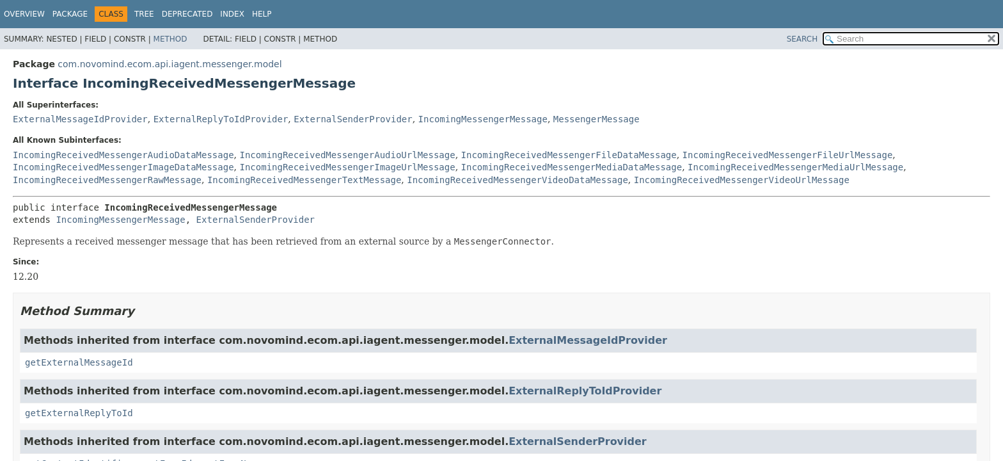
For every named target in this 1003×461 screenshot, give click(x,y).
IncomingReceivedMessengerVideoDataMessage (517, 180)
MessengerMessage (596, 119)
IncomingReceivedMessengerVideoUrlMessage (741, 180)
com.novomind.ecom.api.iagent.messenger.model (169, 64)
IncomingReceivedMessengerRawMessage (107, 180)
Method (170, 39)
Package (70, 14)
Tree (144, 14)
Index (232, 14)
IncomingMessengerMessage (483, 119)
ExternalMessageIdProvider (80, 119)
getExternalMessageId (79, 362)
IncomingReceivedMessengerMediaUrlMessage (795, 167)
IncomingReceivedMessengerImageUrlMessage (347, 167)
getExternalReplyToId (79, 413)
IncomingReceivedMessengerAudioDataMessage (123, 155)
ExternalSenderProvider (353, 119)
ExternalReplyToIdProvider (221, 119)
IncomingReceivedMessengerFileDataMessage (569, 155)
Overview (24, 14)
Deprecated (187, 14)
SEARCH (802, 39)
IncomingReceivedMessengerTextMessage (304, 180)
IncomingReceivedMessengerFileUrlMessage (788, 155)
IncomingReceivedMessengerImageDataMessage (123, 167)
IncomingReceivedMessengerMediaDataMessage (572, 167)
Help (262, 14)
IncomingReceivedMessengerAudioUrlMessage (347, 155)
